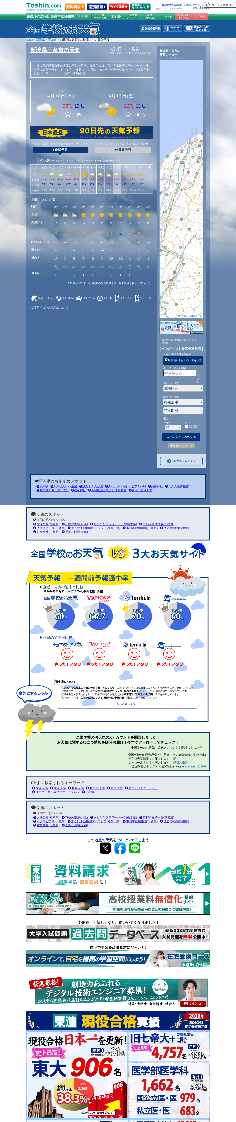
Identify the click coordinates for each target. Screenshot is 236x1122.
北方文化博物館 (177, 486)
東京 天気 (115, 788)
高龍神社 (155, 486)
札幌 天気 (76, 788)
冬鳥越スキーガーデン (52, 490)
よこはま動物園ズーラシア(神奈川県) (94, 528)
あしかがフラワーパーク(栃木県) (113, 524)
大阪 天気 (40, 788)
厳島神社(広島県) (46, 531)
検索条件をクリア (181, 445)
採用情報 (187, 5)
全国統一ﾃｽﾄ (167, 5)
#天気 (176, 762)
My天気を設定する (181, 461)
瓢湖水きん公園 (91, 486)
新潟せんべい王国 (63, 486)
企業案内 (178, 5)
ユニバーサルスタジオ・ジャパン (56, 792)
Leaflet (182, 316)
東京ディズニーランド (141, 788)
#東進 (184, 762)
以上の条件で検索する (181, 436)
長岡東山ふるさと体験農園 (107, 490)
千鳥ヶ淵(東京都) (75, 531)
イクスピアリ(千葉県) (49, 528)
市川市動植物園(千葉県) (140, 528)
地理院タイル (195, 316)
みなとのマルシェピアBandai (125, 486)
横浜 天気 (58, 788)
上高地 (88, 792)
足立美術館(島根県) (174, 528)
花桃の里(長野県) (75, 524)
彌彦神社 (78, 490)
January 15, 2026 (196, 766)
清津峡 (42, 486)
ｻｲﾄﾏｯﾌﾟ (196, 5)
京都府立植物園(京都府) (156, 524)
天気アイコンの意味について (49, 307)
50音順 (193, 426)
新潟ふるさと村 (140, 490)
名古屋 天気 (95, 788)
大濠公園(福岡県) (46, 524)
